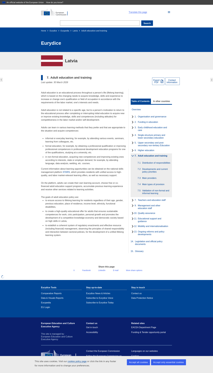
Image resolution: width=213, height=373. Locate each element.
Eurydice (53, 31)
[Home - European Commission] (72, 12)
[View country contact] (172, 81)
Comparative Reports (51, 295)
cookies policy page (77, 361)
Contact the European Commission (103, 353)
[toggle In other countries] (162, 101)
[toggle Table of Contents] (141, 101)
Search (147, 23)
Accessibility (92, 334)
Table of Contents (140, 101)
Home (43, 31)
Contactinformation (172, 81)
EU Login (45, 309)
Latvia (75, 31)
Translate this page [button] (138, 12)
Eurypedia (65, 31)
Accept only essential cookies (169, 362)
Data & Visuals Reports (52, 300)
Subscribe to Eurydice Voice (99, 300)
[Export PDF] (158, 81)
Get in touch (92, 329)
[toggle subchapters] (132, 117)
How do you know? (56, 2)
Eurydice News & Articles (98, 295)
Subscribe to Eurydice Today (100, 305)
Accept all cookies (141, 362)
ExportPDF (156, 81)
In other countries (161, 101)
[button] (169, 12)
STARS (66, 172)
